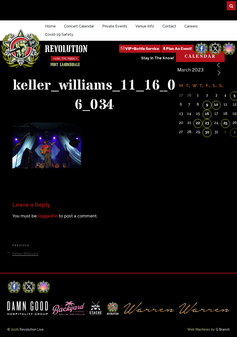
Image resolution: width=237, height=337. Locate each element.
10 (216, 104)
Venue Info (144, 26)
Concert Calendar (79, 26)
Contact (169, 26)
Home (50, 26)
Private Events (114, 26)
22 (198, 123)
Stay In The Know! (157, 58)
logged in (48, 216)
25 (225, 123)
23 (207, 123)
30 (207, 132)
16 (207, 114)
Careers (191, 26)
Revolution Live (32, 329)
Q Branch (223, 329)
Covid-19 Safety (59, 34)
